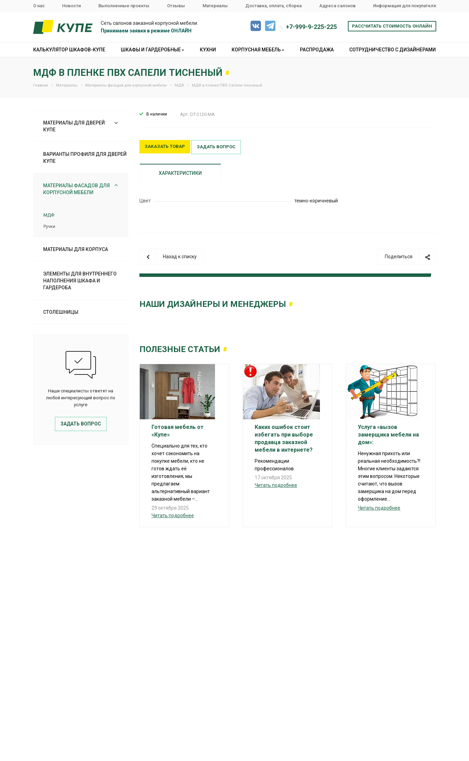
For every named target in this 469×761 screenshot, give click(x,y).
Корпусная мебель (258, 49)
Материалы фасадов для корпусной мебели (76, 189)
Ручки (49, 226)
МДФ (48, 215)
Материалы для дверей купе (74, 126)
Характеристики (180, 173)
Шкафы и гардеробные (152, 49)
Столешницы (60, 312)
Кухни (208, 49)
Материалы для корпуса (75, 249)
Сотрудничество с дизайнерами (392, 49)
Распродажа (317, 49)
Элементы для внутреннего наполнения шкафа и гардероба (80, 280)
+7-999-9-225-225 (311, 26)
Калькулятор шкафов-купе (69, 49)
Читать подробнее (173, 515)
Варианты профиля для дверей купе (85, 157)
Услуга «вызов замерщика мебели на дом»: (388, 434)
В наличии (156, 114)
